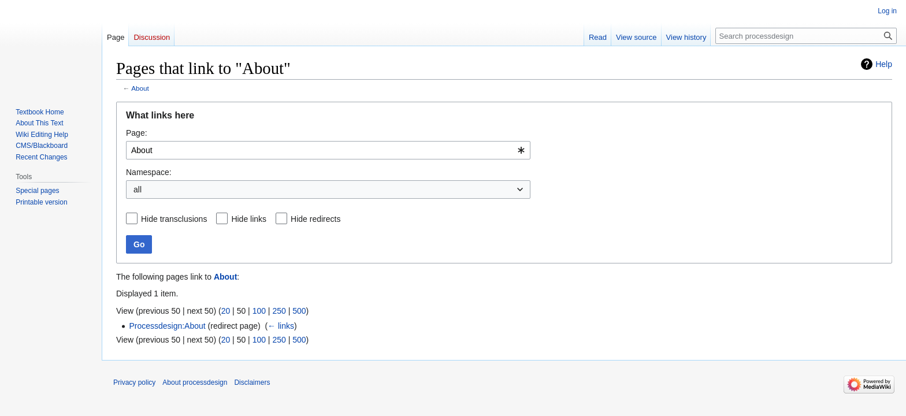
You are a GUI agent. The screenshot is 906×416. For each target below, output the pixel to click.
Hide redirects (315, 219)
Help (883, 64)
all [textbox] (137, 189)
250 (278, 310)
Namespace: (149, 172)
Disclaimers (252, 382)
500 (299, 310)
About (140, 88)
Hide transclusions (174, 219)
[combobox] (328, 150)
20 (226, 310)
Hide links (248, 219)
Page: (136, 133)
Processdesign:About (167, 325)
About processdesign (194, 382)
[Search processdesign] (806, 36)
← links (281, 325)
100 (259, 310)
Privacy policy (134, 382)
